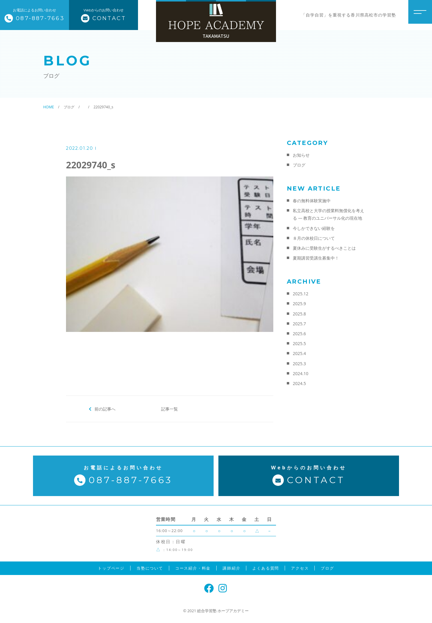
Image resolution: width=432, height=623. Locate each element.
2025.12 (300, 293)
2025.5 (299, 343)
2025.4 (299, 353)
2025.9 (299, 303)
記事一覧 (169, 409)
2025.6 (299, 333)
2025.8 (299, 314)
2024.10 (300, 373)
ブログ (299, 165)
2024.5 (299, 383)
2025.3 (299, 363)
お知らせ (301, 155)
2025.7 (299, 324)
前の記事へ (105, 409)
